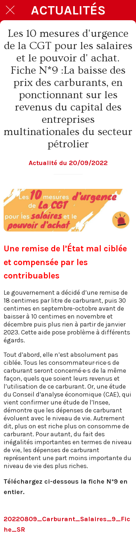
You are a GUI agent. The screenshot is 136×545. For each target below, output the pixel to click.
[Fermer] (10, 10)
